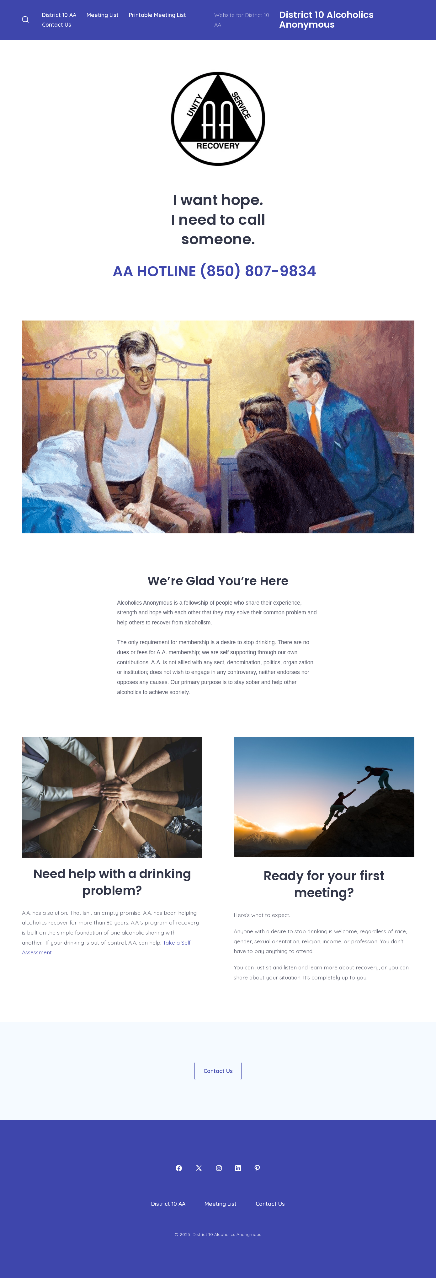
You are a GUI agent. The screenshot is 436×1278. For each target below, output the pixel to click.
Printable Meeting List (157, 14)
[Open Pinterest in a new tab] (257, 1168)
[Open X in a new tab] (199, 1168)
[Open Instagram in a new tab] (219, 1168)
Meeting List (103, 14)
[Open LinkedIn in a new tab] (238, 1168)
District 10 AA (59, 14)
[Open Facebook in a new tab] (179, 1168)
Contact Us (56, 24)
